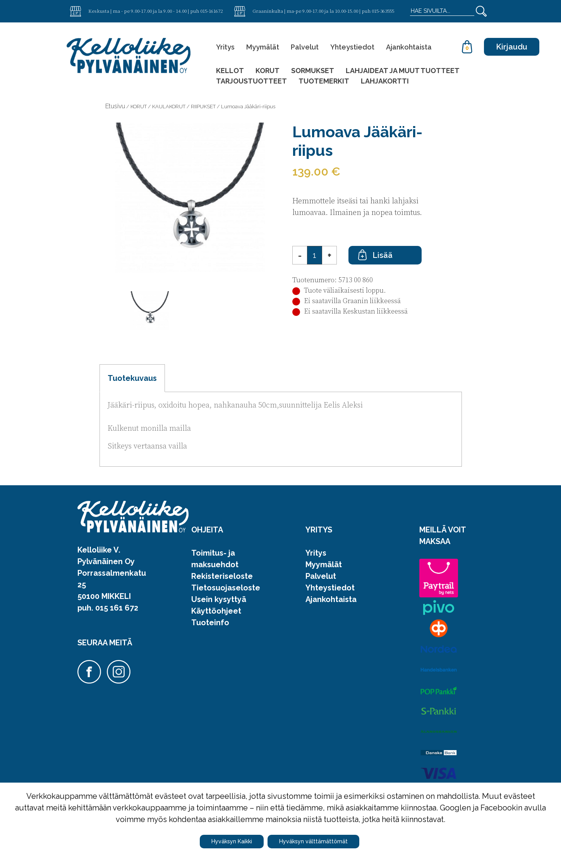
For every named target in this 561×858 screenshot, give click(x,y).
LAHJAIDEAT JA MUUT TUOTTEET (403, 71)
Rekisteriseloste (222, 576)
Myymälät (262, 47)
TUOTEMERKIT (324, 81)
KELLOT (230, 71)
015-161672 (211, 11)
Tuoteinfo (210, 622)
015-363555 (383, 11)
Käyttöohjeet (216, 611)
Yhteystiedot (352, 47)
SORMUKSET (312, 71)
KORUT (268, 71)
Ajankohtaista (409, 47)
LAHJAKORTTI (385, 81)
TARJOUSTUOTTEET (251, 81)
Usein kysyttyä (218, 599)
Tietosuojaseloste (225, 587)
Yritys (225, 47)
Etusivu (115, 106)
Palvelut (305, 47)
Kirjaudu (511, 46)
